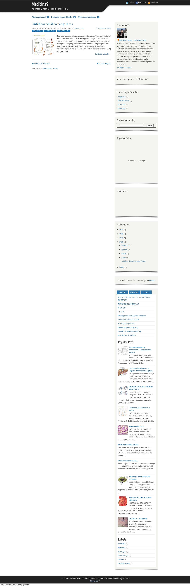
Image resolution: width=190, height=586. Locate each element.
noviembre (126, 245)
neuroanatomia (124, 563)
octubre (124, 249)
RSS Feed (154, 3)
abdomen (37, 30)
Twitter (131, 3)
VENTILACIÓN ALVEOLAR (128, 320)
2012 (121, 234)
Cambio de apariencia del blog (129, 331)
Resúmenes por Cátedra (61, 17)
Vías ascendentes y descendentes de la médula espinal (140, 349)
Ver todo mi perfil (124, 67)
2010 (121, 242)
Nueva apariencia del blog (128, 327)
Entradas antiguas (104, 63)
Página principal (39, 17)
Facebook (142, 3)
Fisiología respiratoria (126, 323)
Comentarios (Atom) (50, 68)
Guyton (121, 559)
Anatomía (50, 30)
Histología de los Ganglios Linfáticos (132, 316)
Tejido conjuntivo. (136, 426)
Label (146, 292)
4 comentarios (104, 28)
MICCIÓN (121, 308)
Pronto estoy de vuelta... (128, 461)
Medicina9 (40, 4)
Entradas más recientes (41, 63)
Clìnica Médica (123, 101)
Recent (122, 292)
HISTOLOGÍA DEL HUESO (128, 445)
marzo (124, 254)
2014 (121, 230)
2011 (121, 238)
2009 (121, 267)
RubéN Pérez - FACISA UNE (132, 40)
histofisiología (123, 556)
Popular (134, 292)
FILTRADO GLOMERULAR (128, 304)
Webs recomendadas (87, 17)
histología (121, 108)
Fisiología (121, 104)
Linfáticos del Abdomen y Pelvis (52, 24)
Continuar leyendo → (103, 54)
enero (124, 258)
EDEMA (121, 312)
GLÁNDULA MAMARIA (127, 335)
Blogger (152, 281)
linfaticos (63, 30)
